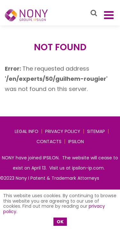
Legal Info (26, 131)
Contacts (48, 141)
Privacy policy (62, 131)
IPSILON (76, 141)
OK (60, 222)
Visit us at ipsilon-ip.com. (77, 168)
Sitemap (96, 131)
